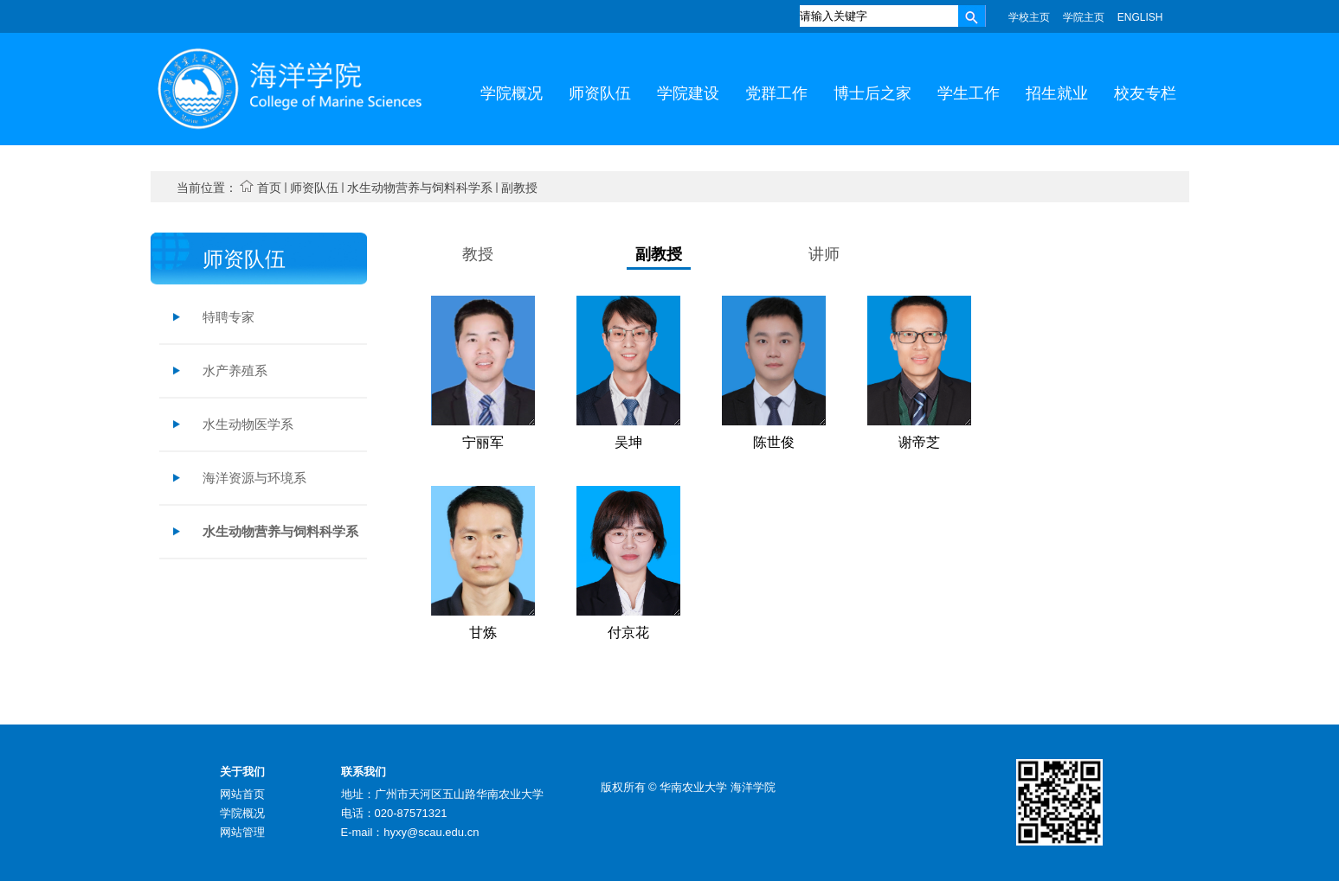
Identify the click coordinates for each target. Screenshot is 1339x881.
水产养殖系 (235, 370)
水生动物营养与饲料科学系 (419, 188)
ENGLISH (1140, 17)
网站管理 (242, 832)
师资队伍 (314, 188)
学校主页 (1029, 17)
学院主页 (1083, 17)
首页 (269, 188)
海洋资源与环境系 (254, 477)
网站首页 (242, 794)
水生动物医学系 (248, 424)
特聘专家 (228, 317)
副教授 (519, 188)
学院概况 (242, 813)
